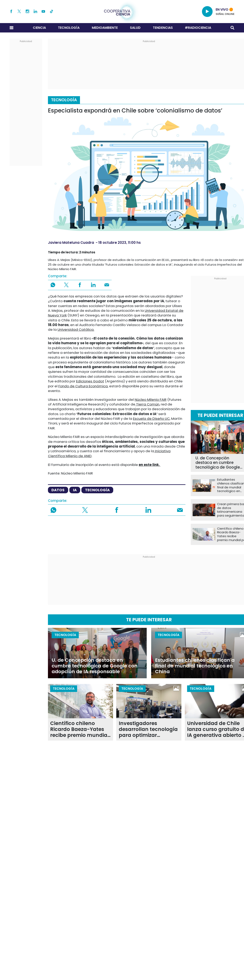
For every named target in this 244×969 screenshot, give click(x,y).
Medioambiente (105, 27)
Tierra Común (147, 404)
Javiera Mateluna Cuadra (71, 242)
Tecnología (69, 27)
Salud (135, 27)
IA (75, 489)
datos (57, 489)
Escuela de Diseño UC (151, 418)
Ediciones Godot (90, 381)
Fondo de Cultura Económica (83, 386)
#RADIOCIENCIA (198, 27)
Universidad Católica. (76, 329)
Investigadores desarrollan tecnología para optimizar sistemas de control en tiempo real (148, 729)
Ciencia (39, 27)
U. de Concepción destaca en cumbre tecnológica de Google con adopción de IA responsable (95, 665)
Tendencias (163, 27)
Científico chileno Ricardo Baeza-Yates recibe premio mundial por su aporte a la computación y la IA (79, 729)
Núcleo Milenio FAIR (150, 399)
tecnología (97, 489)
